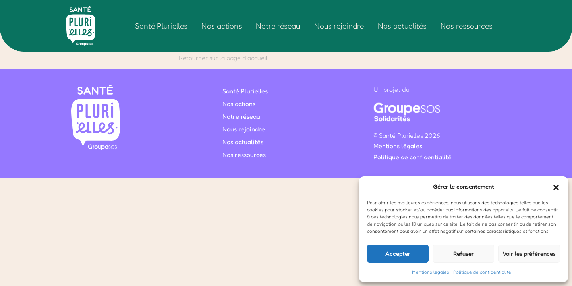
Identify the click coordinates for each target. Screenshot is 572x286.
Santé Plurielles (161, 26)
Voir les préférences (529, 253)
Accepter (397, 253)
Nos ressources (467, 26)
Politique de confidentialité (482, 272)
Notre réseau (278, 26)
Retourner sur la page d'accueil (223, 58)
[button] (556, 187)
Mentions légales (430, 272)
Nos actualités (402, 26)
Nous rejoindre (339, 26)
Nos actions (221, 26)
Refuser (463, 253)
